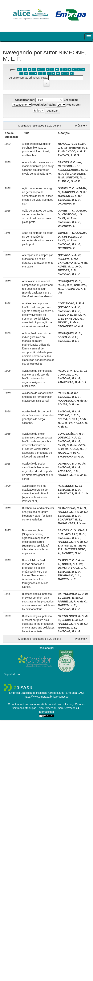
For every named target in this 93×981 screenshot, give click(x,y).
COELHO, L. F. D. (68, 415)
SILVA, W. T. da (67, 218)
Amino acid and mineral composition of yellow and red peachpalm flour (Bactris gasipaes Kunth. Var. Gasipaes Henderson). (38, 289)
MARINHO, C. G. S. (74, 192)
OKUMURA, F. (66, 203)
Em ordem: (71, 99)
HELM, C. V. (65, 284)
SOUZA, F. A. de (72, 564)
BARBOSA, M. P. (75, 318)
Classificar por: (25, 99)
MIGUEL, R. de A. (68, 322)
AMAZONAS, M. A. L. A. (72, 382)
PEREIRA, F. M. (67, 258)
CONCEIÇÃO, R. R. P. (71, 303)
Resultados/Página (44, 104)
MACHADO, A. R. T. (73, 151)
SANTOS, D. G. (67, 530)
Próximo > (81, 125)
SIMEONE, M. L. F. (69, 199)
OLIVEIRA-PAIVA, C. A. (72, 567)
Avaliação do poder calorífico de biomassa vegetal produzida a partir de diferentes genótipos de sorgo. (38, 471)
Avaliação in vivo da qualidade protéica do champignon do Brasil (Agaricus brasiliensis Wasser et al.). (35, 493)
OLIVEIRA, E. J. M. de (71, 463)
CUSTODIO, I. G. (72, 214)
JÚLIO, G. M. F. (70, 181)
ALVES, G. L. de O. (69, 266)
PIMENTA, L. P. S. (69, 155)
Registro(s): (74, 104)
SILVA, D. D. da (67, 314)
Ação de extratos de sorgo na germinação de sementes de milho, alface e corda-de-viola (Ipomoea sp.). (37, 196)
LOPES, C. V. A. (67, 337)
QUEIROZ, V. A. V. (69, 255)
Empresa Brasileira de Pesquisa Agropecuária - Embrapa (43, 692)
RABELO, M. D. (67, 393)
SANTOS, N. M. (67, 545)
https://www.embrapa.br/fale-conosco (46, 696)
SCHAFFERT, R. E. (69, 519)
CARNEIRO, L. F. (68, 166)
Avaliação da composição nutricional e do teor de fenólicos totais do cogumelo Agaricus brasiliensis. (37, 378)
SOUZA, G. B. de (68, 404)
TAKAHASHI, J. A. (69, 575)
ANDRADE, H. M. (68, 471)
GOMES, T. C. (66, 188)
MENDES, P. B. (67, 143)
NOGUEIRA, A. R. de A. (72, 400)
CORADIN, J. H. (67, 374)
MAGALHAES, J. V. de (72, 523)
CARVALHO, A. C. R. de (72, 262)
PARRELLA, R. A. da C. (72, 475)
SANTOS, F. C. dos (69, 162)
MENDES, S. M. (67, 270)
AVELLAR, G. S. (75, 534)
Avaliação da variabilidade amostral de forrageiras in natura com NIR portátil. (37, 396)
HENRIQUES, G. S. (69, 281)
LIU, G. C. (80, 370)
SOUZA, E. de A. (68, 419)
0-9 (19, 69)
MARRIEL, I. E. (67, 579)
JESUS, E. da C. (72, 597)
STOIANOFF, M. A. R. (71, 326)
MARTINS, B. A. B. (69, 195)
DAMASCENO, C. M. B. (72, 508)
